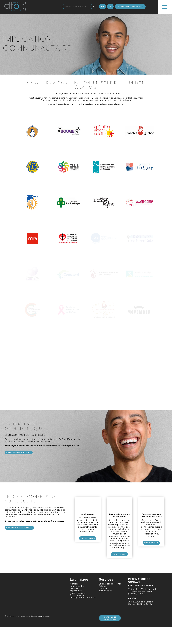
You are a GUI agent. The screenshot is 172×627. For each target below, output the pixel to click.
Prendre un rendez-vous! (18, 452)
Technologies (105, 591)
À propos (74, 584)
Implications (76, 591)
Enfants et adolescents (110, 584)
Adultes (102, 586)
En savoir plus (88, 538)
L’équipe (74, 588)
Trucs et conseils (77, 593)
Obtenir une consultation (130, 6)
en (102, 6)
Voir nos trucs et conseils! (19, 528)
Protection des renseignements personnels (83, 596)
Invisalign (103, 588)
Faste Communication (41, 616)
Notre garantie (77, 586)
